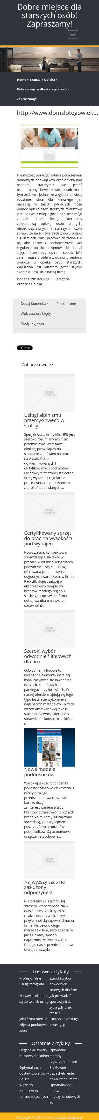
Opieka (49, 79)
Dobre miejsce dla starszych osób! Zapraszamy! (43, 94)
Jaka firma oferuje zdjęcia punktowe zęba (33, 1025)
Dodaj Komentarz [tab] (34, 303)
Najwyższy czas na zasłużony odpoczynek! (44, 887)
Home (21, 79)
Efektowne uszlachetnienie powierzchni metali (64, 1073)
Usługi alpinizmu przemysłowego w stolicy (44, 420)
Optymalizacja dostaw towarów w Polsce (34, 1073)
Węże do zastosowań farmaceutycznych (33, 1091)
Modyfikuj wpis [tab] (32, 323)
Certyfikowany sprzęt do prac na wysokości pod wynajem (48, 538)
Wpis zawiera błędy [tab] (36, 313)
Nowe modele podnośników (39, 772)
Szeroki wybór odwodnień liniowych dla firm (48, 656)
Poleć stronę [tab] (66, 303)
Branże (35, 79)
